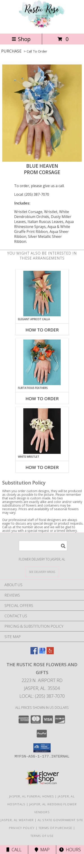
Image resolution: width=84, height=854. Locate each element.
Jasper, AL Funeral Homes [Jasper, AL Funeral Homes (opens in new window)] (31, 796)
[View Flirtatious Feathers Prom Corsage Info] (42, 362)
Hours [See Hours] (70, 850)
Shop (21, 39)
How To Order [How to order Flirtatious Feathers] (42, 399)
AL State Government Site (60, 820)
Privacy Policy (22, 828)
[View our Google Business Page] (42, 652)
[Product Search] (43, 546)
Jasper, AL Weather (17, 820)
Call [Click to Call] (14, 850)
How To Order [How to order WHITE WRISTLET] (42, 467)
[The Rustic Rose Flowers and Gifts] (42, 27)
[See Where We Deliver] (42, 571)
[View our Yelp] (50, 652)
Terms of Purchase (55, 828)
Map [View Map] (42, 850)
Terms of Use (42, 836)
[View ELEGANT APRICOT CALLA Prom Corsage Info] (42, 293)
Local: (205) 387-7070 (31, 194)
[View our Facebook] (34, 652)
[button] (42, 747)
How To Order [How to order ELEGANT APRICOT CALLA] (42, 330)
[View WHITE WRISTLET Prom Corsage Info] (42, 431)
